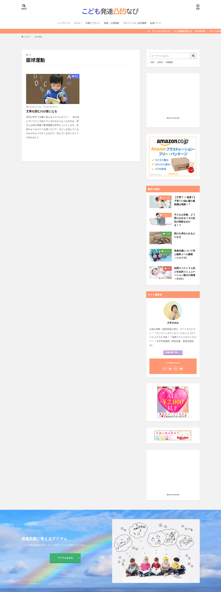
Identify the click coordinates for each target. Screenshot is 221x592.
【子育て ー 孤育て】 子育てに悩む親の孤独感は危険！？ (185, 161)
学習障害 (169, 62)
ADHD (160, 62)
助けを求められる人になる (184, 196)
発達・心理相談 (111, 23)
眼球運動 (38, 37)
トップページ (63, 23)
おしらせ (167, 212)
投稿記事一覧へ (172, 313)
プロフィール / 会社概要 (134, 23)
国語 (76, 76)
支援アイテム (92, 23)
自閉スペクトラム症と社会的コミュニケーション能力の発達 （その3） (184, 234)
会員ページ (155, 23)
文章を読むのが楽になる (41, 111)
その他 (167, 194)
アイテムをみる (65, 557)
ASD (152, 62)
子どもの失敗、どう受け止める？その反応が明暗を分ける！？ (184, 180)
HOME (27, 37)
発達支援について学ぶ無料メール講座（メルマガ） (184, 215)
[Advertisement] (173, 95)
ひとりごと (166, 158)
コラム (77, 23)
